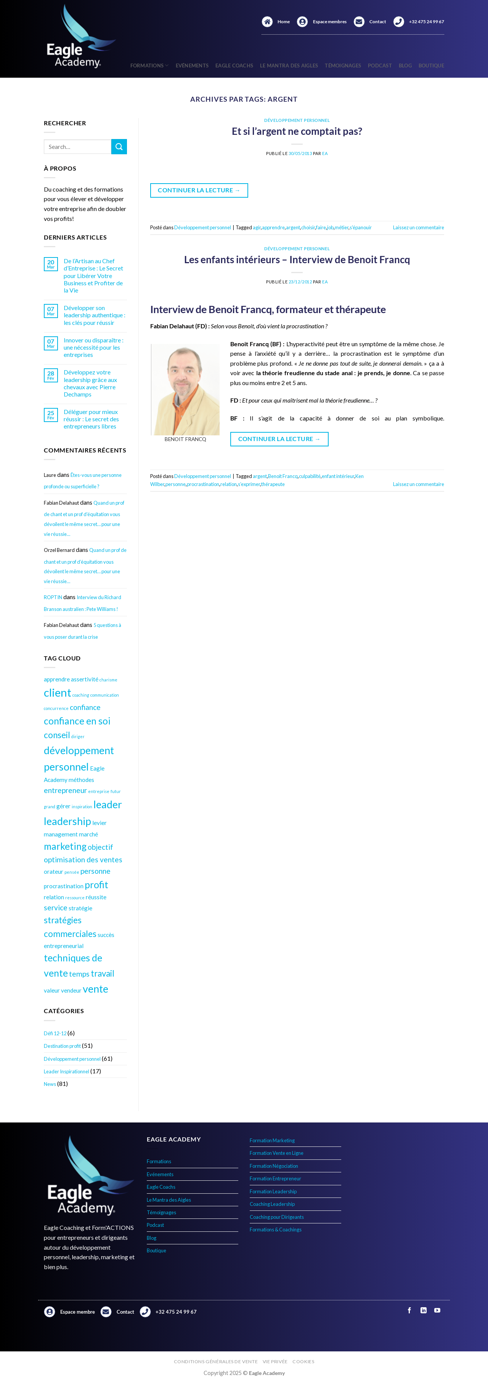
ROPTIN (53, 597)
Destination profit (62, 1046)
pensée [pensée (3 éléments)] (71, 872)
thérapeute (273, 484)
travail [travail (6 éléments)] (102, 973)
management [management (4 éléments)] (61, 834)
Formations (149, 65)
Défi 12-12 (55, 1033)
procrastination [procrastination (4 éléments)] (63, 886)
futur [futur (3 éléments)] (116, 791)
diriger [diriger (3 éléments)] (78, 736)
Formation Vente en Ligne (276, 1153)
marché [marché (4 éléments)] (88, 834)
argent (293, 227)
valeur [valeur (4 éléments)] (52, 990)
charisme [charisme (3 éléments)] (108, 679)
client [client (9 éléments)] (57, 692)
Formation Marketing (272, 1140)
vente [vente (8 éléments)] (95, 988)
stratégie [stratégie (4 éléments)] (80, 908)
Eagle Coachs (234, 65)
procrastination (203, 484)
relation (228, 484)
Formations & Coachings (276, 1229)
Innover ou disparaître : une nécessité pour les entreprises (94, 347)
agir (257, 227)
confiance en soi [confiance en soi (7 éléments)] (77, 720)
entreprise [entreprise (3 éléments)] (98, 791)
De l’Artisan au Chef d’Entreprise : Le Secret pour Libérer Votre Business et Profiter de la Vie (93, 275)
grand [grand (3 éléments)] (49, 806)
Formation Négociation (274, 1166)
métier (341, 227)
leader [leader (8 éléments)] (107, 804)
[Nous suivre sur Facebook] (409, 1310)
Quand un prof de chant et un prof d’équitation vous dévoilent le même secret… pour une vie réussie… (84, 518)
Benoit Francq (283, 476)
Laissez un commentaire (418, 227)
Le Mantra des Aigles (289, 65)
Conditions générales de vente (216, 1361)
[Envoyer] (119, 146)
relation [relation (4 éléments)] (54, 897)
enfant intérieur (338, 476)
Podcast (380, 65)
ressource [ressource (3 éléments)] (75, 897)
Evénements (192, 65)
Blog (405, 65)
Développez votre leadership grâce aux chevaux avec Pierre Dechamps (90, 383)
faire (321, 227)
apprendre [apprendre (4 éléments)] (57, 679)
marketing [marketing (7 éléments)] (65, 846)
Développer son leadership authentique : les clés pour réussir (94, 315)
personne (175, 484)
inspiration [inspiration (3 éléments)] (82, 806)
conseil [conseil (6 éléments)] (57, 735)
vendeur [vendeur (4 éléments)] (71, 990)
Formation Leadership (273, 1191)
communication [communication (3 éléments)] (104, 694)
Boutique (431, 65)
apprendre (273, 227)
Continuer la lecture (199, 190)
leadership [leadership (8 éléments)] (67, 821)
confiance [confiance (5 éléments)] (85, 707)
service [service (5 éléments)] (55, 907)
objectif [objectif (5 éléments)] (100, 847)
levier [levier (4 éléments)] (99, 822)
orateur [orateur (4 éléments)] (53, 871)
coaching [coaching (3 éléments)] (80, 694)
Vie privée (275, 1361)
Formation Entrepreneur (275, 1178)
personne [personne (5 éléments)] (95, 871)
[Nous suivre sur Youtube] (437, 1310)
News (50, 1084)
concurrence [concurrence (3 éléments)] (56, 708)
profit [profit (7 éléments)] (96, 884)
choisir (308, 227)
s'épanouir (361, 227)
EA (325, 153)
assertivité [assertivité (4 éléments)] (84, 679)
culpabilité (310, 476)
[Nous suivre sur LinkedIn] (423, 1310)
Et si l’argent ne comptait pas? (297, 131)
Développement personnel (72, 1059)
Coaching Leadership (272, 1204)
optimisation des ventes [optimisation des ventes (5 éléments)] (83, 859)
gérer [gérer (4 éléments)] (63, 806)
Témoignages (343, 65)
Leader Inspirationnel (66, 1071)
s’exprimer (249, 484)
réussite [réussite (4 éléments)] (96, 897)
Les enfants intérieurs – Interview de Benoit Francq (297, 259)
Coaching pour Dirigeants (277, 1217)
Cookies (303, 1361)
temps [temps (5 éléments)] (79, 973)
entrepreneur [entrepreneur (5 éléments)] (65, 790)
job (330, 227)
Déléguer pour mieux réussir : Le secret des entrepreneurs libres (91, 419)
